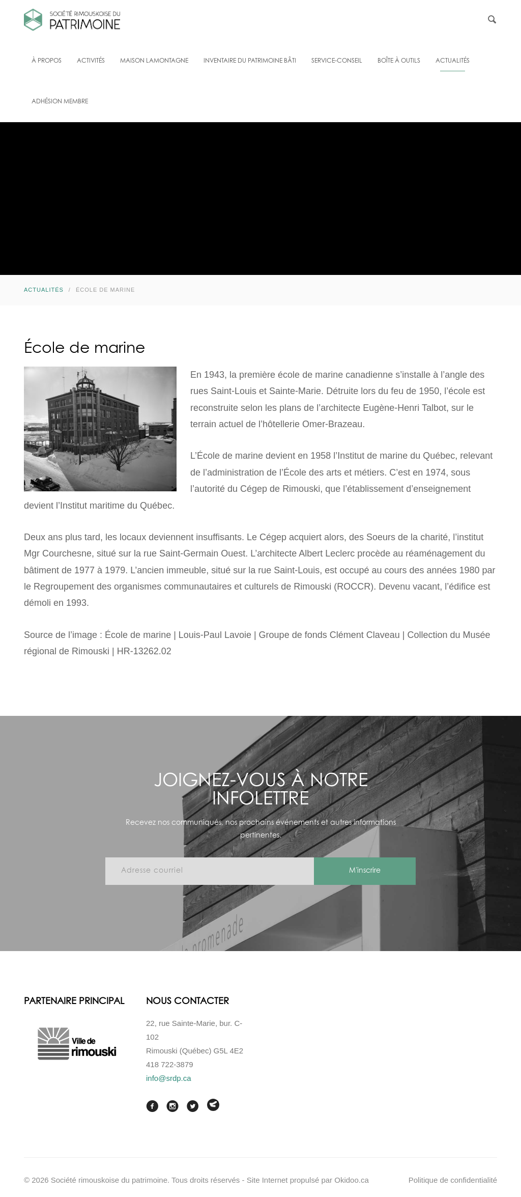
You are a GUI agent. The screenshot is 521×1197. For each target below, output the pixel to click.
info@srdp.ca (168, 1078)
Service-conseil (336, 61)
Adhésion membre (60, 102)
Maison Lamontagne (154, 61)
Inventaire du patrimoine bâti (250, 61)
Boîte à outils (399, 61)
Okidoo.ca (351, 1180)
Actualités (453, 61)
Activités (91, 61)
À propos (47, 61)
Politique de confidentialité (453, 1180)
